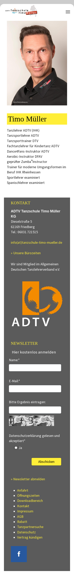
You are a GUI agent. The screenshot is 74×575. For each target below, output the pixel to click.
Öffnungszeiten (28, 495)
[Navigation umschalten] (68, 12)
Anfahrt (22, 490)
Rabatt (22, 522)
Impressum (25, 511)
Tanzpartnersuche (30, 527)
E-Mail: (14, 381)
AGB (20, 516)
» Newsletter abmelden (28, 479)
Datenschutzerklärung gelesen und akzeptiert (34, 438)
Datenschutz (26, 532)
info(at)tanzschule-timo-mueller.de (36, 242)
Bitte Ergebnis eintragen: (27, 402)
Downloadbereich (30, 501)
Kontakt (23, 506)
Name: (14, 360)
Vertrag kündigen (29, 537)
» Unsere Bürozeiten (26, 253)
